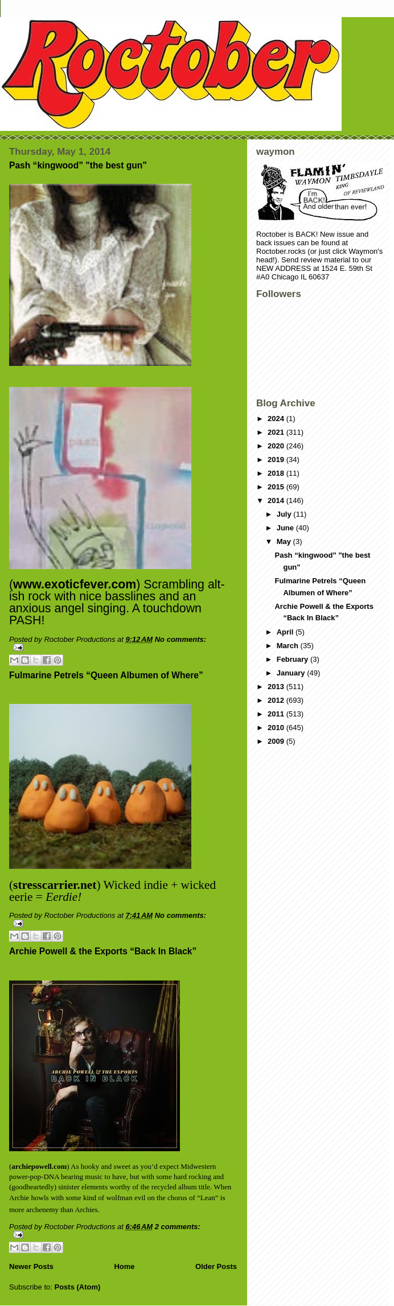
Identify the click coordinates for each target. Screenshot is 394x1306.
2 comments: (177, 1226)
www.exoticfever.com (74, 584)
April (286, 632)
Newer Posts (31, 1266)
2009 (277, 741)
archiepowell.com (39, 1166)
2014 (277, 500)
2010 (277, 727)
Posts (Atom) (78, 1287)
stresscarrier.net (54, 885)
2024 (277, 418)
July (285, 514)
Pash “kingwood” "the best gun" (78, 165)
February (293, 659)
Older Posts (216, 1266)
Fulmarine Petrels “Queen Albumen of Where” (106, 675)
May (285, 541)
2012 (277, 700)
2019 (277, 459)
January (292, 673)
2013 (277, 686)
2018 (277, 473)
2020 (277, 446)
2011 (277, 714)
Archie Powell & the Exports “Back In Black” (102, 951)
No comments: (180, 639)
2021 (277, 432)
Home (124, 1266)
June (286, 528)
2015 (277, 487)
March (289, 645)
